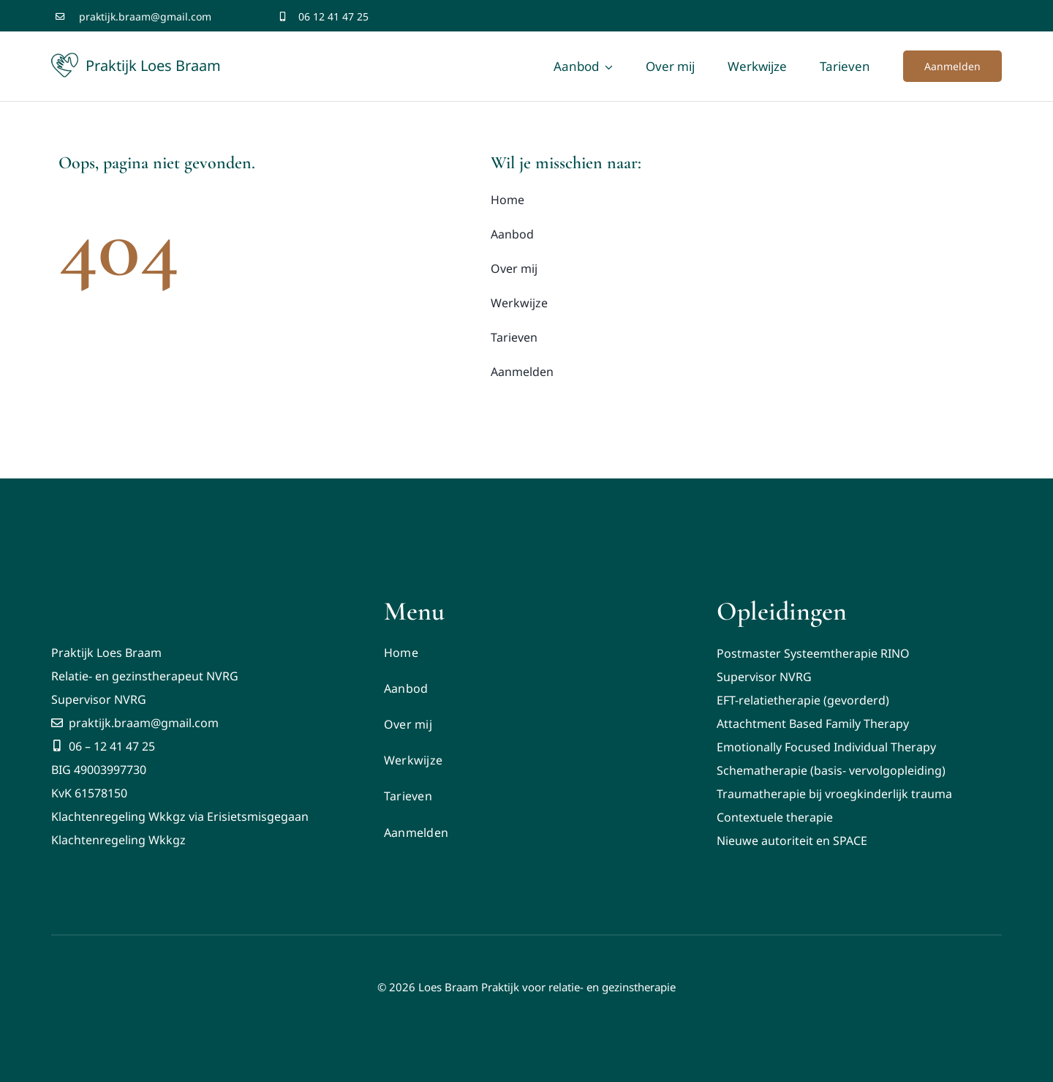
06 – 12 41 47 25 (103, 746)
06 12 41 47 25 (333, 16)
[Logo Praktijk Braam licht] (78, 580)
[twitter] (973, 16)
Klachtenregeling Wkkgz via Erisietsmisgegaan (180, 816)
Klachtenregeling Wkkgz (118, 840)
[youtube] (997, 16)
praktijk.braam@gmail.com (145, 16)
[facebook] (949, 16)
